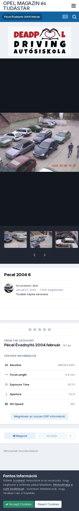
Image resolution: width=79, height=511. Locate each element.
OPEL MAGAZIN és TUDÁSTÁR (24, 5)
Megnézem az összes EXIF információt (39, 405)
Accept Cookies (18, 504)
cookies (19, 480)
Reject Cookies (48, 504)
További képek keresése (32, 283)
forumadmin (24, 274)
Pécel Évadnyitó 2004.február (32, 334)
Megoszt (20, 425)
